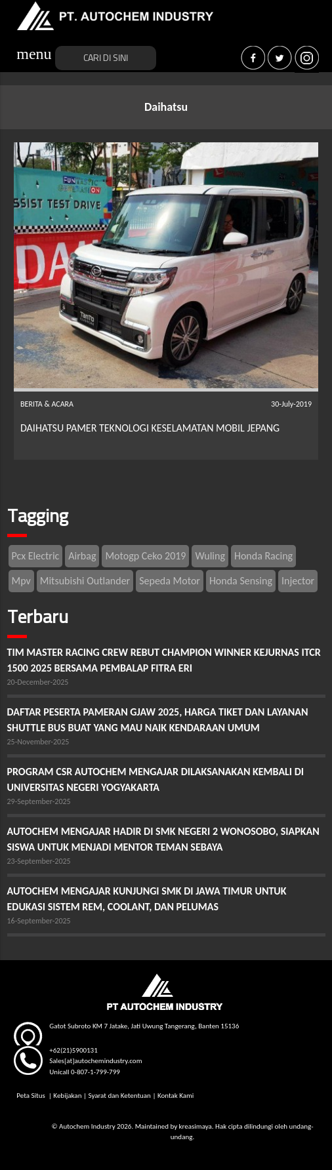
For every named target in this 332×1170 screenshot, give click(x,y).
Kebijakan (67, 1095)
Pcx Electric (36, 556)
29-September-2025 (39, 801)
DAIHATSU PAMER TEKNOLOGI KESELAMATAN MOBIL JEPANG (150, 428)
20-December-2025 (38, 682)
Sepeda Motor (169, 581)
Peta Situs (31, 1095)
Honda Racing (263, 556)
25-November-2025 (38, 741)
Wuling (209, 556)
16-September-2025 (39, 920)
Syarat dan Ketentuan (119, 1095)
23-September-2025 (39, 861)
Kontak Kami (175, 1095)
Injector (297, 581)
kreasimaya (195, 1126)
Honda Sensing (240, 581)
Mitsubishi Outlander (85, 581)
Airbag (82, 556)
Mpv (21, 581)
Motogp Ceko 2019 (145, 556)
